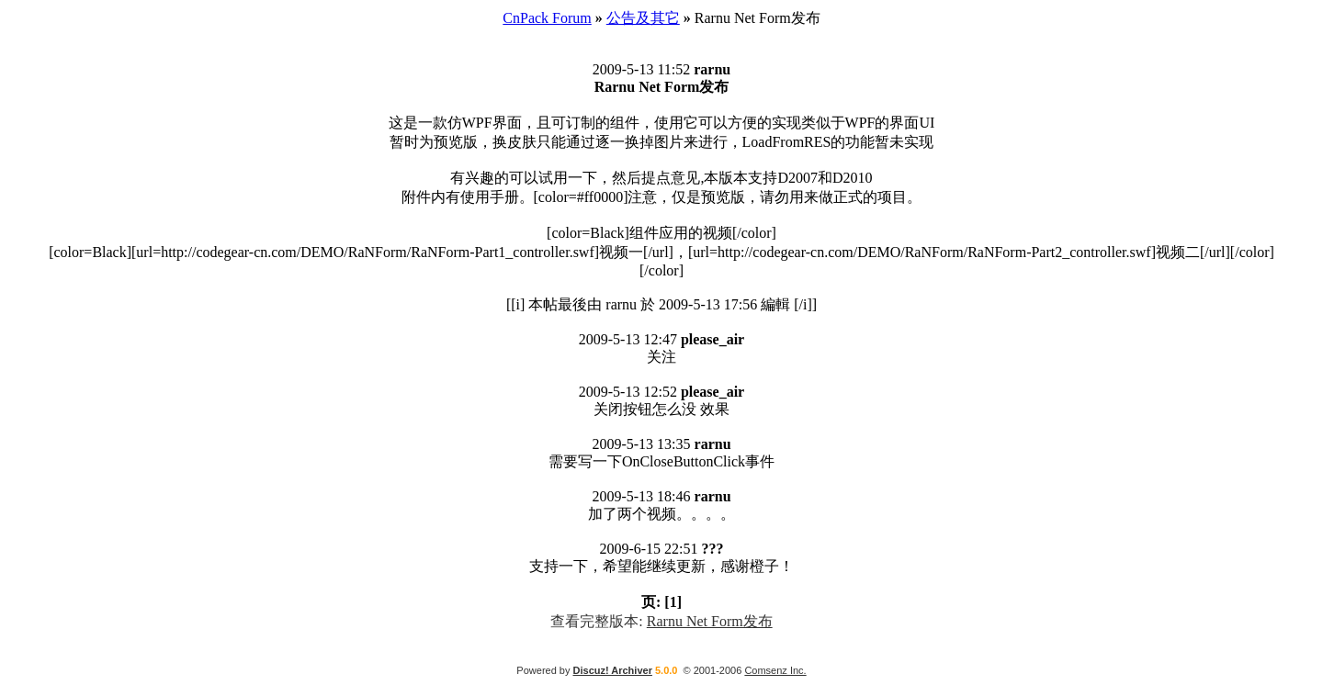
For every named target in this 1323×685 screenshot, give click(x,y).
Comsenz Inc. (775, 670)
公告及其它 (643, 18)
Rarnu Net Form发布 (710, 621)
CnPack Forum (547, 18)
